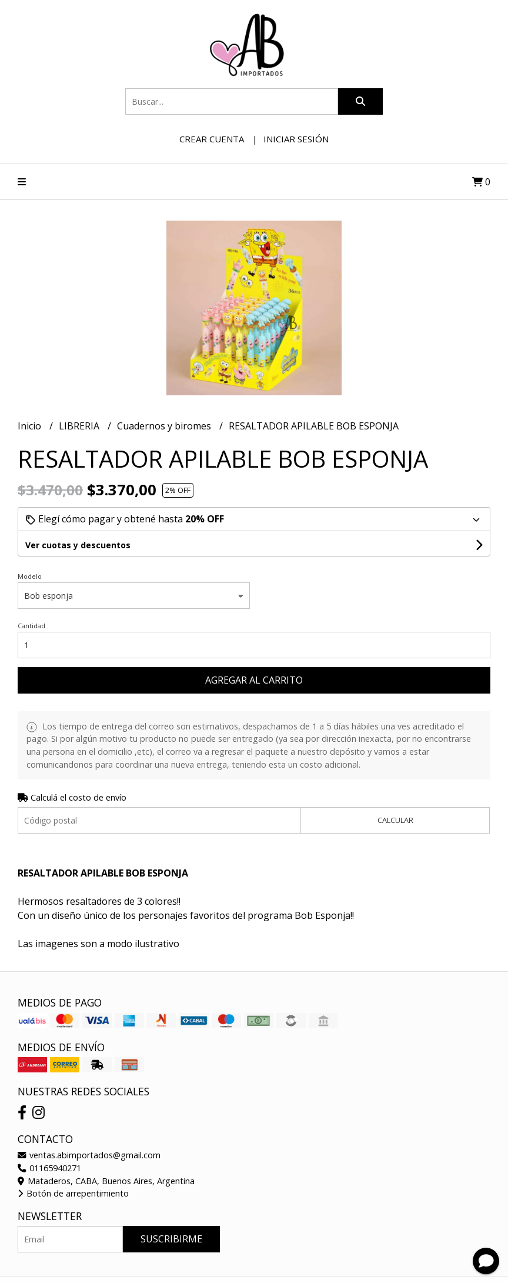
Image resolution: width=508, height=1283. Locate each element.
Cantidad (31, 625)
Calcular (395, 820)
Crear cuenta (211, 139)
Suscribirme (171, 1238)
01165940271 (49, 1168)
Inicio (31, 425)
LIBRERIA (80, 425)
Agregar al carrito (254, 680)
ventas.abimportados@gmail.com (89, 1155)
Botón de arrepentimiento (73, 1193)
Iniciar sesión (296, 139)
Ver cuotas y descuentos (78, 545)
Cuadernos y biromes (165, 425)
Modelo (30, 576)
